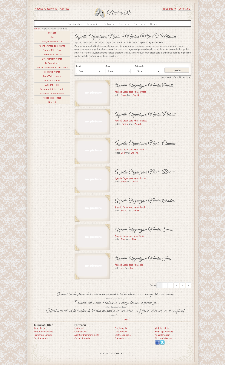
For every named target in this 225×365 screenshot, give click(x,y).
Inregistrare (169, 8)
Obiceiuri (138, 24)
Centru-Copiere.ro (123, 334)
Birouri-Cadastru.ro (164, 338)
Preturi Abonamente (43, 331)
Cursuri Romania (82, 338)
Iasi (122, 268)
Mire (52, 37)
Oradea (135, 210)
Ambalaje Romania (164, 331)
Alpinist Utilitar (162, 328)
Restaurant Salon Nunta (52, 89)
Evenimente (74, 24)
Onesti (136, 95)
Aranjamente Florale (52, 41)
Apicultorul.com (162, 334)
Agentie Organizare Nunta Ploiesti (145, 114)
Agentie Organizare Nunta (52, 45)
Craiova (134, 152)
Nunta (37, 28)
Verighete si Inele (52, 97)
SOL (123, 353)
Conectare (184, 8)
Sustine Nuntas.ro (42, 338)
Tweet (126, 319)
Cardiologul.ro (121, 328)
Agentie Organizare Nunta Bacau (145, 172)
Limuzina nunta (52, 80)
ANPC (117, 353)
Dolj (123, 152)
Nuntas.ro (119, 13)
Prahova (124, 124)
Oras (108, 66)
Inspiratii (92, 24)
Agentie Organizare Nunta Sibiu (143, 230)
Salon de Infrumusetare (52, 93)
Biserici (52, 102)
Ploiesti (138, 124)
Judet (78, 66)
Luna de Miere (52, 84)
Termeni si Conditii (43, 334)
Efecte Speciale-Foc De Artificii (52, 67)
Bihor (123, 210)
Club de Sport (81, 331)
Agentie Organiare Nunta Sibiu (129, 236)
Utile (153, 24)
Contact (64, 8)
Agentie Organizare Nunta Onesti (143, 85)
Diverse (123, 24)
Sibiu (123, 239)
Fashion (108, 24)
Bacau (124, 95)
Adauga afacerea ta (46, 8)
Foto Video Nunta (52, 76)
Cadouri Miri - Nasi (52, 50)
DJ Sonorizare (52, 63)
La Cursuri (79, 328)
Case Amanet (121, 331)
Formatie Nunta (52, 71)
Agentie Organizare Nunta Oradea (144, 201)
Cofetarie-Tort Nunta (52, 54)
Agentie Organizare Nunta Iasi (143, 258)
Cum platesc (40, 328)
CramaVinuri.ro (122, 338)
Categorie (139, 66)
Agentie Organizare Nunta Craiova (145, 143)
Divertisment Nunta (52, 58)
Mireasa (52, 32)
